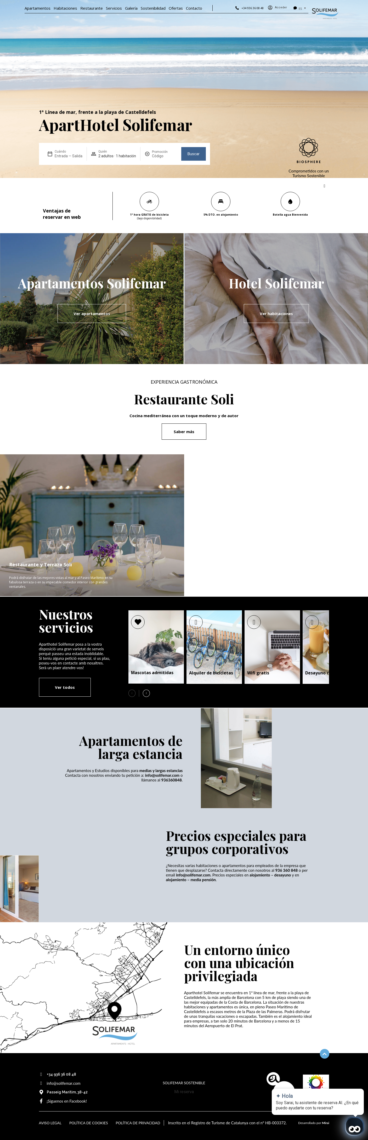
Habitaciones (65, 8)
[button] (146, 693)
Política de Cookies (88, 1123)
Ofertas (176, 8)
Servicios (114, 8)
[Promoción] (164, 156)
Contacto (194, 8)
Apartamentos (37, 8)
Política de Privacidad (138, 1123)
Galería (131, 8)
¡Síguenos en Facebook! (67, 1101)
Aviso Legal (50, 1123)
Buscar (194, 154)
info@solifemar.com (64, 1083)
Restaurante (91, 8)
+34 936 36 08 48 (252, 8)
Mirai (325, 1123)
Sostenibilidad (153, 8)
